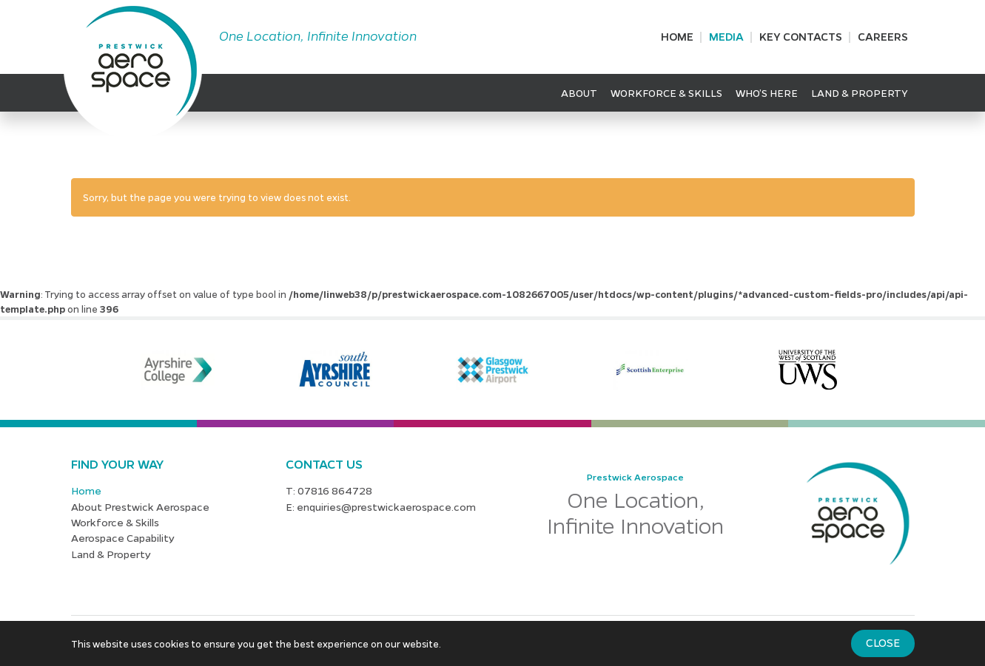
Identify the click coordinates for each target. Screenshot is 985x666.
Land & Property (859, 92)
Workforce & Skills (666, 92)
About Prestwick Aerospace (140, 506)
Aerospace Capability (123, 537)
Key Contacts (800, 36)
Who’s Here (767, 92)
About (579, 92)
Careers (883, 36)
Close (883, 642)
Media (726, 36)
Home (677, 36)
